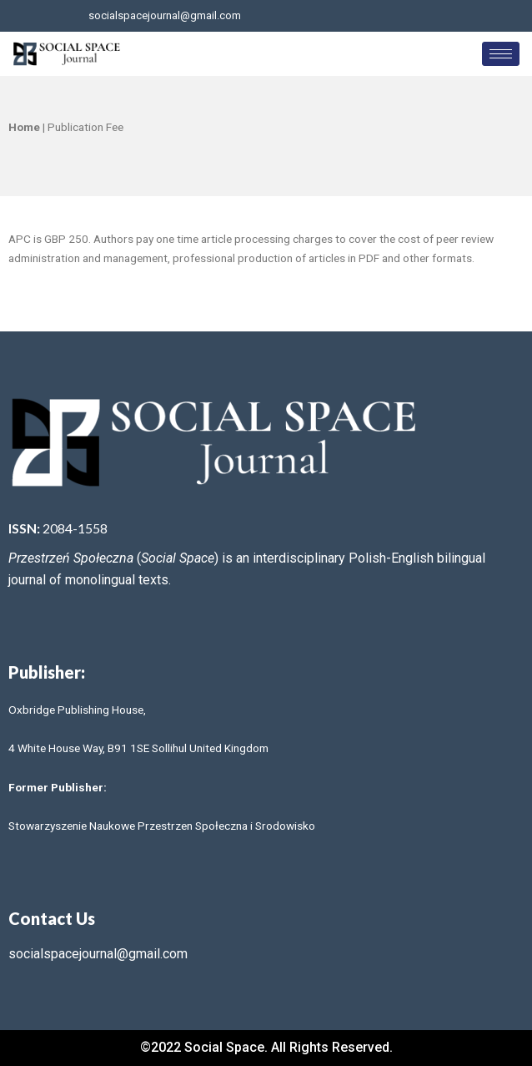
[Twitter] (429, 15)
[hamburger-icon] (500, 54)
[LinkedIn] (456, 15)
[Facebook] (401, 15)
